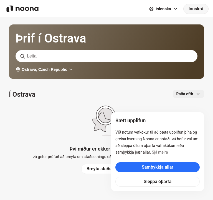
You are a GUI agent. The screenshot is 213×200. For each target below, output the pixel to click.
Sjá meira (160, 152)
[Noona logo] (22, 9)
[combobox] (106, 56)
